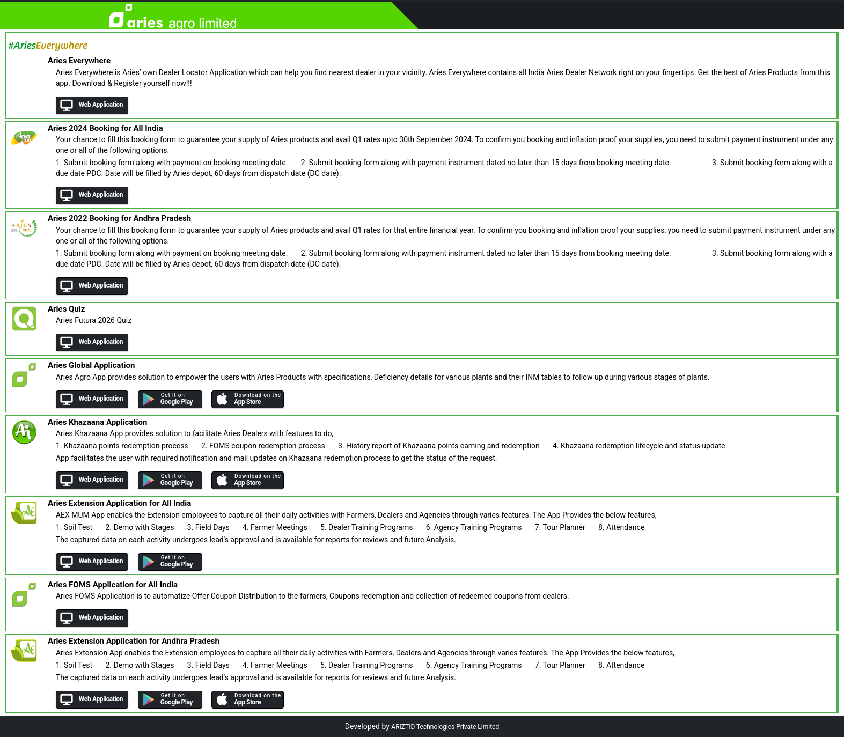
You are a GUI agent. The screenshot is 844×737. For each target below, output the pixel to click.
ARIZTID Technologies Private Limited (445, 727)
